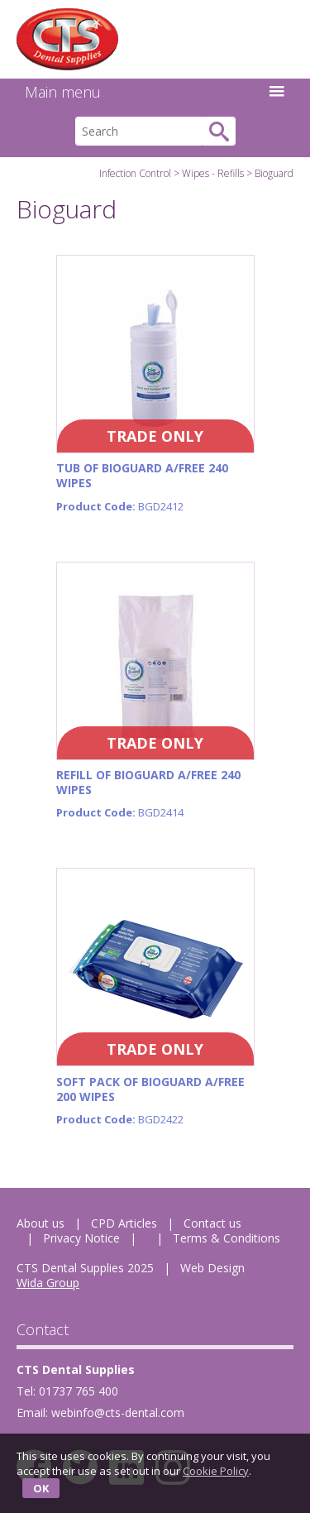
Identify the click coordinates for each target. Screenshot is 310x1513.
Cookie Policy (216, 1470)
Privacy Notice (81, 1238)
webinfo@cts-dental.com (117, 1412)
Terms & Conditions (226, 1238)
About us (40, 1223)
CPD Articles (124, 1223)
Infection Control (135, 173)
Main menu (155, 92)
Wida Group (48, 1282)
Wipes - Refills (213, 173)
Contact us (212, 1223)
